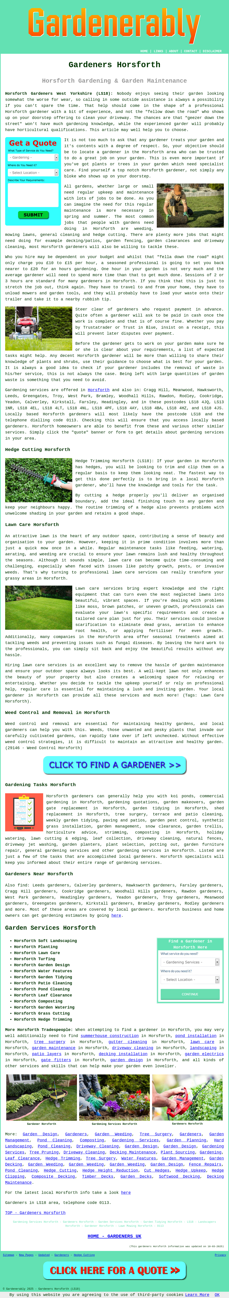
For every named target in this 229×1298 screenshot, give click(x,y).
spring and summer (86, 216)
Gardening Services (135, 1140)
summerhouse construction (110, 1036)
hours (17, 281)
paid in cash (186, 315)
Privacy (220, 1255)
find (22, 885)
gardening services (139, 850)
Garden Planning (186, 1140)
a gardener (146, 1030)
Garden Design (40, 1134)
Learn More (197, 1295)
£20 (34, 269)
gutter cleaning (127, 1042)
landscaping (203, 1048)
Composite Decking (53, 1176)
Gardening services (27, 390)
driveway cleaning (132, 1048)
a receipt (198, 327)
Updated (43, 1255)
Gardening (210, 1152)
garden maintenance (53, 1048)
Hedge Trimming (62, 1158)
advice (89, 832)
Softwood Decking (179, 1176)
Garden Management (183, 1158)
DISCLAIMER (212, 51)
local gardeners (137, 856)
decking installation (123, 1054)
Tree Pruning (44, 1152)
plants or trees (111, 164)
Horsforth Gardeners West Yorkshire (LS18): (59, 93)
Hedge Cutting (60, 1170)
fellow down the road (172, 112)
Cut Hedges (156, 1170)
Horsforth (99, 390)
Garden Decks (136, 1176)
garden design (126, 1060)
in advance (208, 309)
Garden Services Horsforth (50, 928)
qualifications (68, 130)
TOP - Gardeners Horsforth (35, 1213)
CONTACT (190, 51)
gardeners (76, 247)
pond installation (195, 1036)
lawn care (202, 1042)
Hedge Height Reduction (110, 1170)
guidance (116, 362)
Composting (92, 1140)
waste (191, 293)
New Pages (26, 1255)
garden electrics (204, 1054)
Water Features (138, 1158)
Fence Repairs (205, 1164)
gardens (131, 222)
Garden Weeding (113, 1134)
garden (196, 93)
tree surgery (49, 1042)
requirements (158, 349)
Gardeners (76, 1134)
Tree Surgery (156, 1134)
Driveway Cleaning (97, 1146)
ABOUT (173, 51)
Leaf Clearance (22, 1158)
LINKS (158, 51)
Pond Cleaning (54, 1140)
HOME (144, 51)
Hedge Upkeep (191, 1170)
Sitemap (8, 1255)
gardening (52, 915)
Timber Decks (97, 1176)
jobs (101, 198)
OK (217, 1295)
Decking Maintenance (133, 1152)
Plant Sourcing (178, 1152)
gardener (158, 140)
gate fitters (56, 1060)
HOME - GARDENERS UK (114, 1236)
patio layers (46, 1054)
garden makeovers (183, 802)
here (116, 915)
